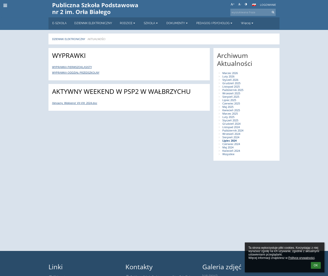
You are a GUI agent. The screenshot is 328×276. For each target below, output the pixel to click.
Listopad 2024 (231, 127)
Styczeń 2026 (230, 80)
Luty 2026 (228, 76)
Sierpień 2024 (230, 137)
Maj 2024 (227, 147)
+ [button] (232, 4)
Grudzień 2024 (231, 123)
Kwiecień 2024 (231, 150)
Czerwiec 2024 (231, 144)
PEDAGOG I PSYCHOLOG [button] (214, 23)
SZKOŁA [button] (151, 23)
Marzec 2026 (230, 73)
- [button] (239, 4)
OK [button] (316, 265)
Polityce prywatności (301, 258)
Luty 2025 (228, 117)
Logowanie (268, 5)
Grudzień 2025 (231, 83)
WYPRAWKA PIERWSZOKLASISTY (72, 67)
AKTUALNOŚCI (96, 39)
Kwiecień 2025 (231, 110)
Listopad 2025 (231, 86)
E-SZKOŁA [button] (59, 23)
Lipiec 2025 (229, 100)
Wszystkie (228, 154)
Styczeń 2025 (230, 120)
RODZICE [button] (128, 23)
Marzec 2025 (230, 113)
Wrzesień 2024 (231, 134)
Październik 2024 (232, 130)
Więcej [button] (247, 23)
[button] (254, 5)
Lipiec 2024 (229, 140)
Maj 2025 (227, 107)
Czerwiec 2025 (231, 103)
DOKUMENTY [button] (177, 23)
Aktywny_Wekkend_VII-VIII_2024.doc (74, 103)
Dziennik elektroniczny (68, 39)
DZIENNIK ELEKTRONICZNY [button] (93, 23)
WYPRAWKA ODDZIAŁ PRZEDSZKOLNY (75, 72)
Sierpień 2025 (230, 96)
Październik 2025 (232, 90)
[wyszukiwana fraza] (253, 12)
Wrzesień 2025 (231, 93)
